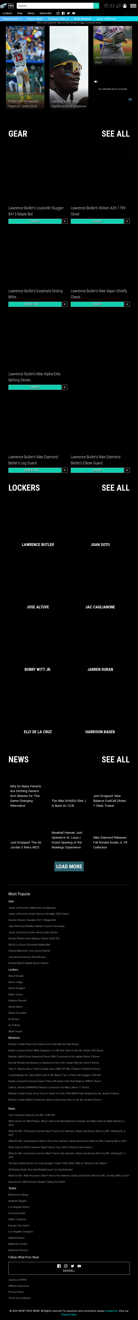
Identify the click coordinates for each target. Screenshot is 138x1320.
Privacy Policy (16, 1292)
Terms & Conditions (19, 1298)
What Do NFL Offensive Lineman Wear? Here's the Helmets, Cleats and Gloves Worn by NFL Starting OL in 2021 (67, 1133)
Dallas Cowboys (17, 1219)
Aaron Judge (15, 982)
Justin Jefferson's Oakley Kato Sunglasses (32, 907)
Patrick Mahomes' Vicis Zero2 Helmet (29, 950)
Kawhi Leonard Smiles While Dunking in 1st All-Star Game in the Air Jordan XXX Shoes (55, 1050)
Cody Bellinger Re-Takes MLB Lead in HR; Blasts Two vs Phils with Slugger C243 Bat (54, 1075)
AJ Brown (13, 1019)
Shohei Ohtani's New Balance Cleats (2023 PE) (33, 938)
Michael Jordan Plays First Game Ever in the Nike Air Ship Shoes (43, 1044)
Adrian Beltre (15, 1006)
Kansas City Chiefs (18, 1225)
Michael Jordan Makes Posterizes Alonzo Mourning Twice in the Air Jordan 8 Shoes (54, 1099)
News (31, 13)
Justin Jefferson (106, 18)
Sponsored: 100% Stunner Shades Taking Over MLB (36, 1181)
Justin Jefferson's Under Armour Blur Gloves (33, 932)
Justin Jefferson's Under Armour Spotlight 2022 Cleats (38, 913)
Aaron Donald (15, 975)
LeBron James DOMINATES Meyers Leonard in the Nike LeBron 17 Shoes (48, 1087)
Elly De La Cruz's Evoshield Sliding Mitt (29, 944)
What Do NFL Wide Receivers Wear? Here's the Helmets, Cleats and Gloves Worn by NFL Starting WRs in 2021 (69, 1175)
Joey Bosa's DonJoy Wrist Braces (27, 957)
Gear (20, 13)
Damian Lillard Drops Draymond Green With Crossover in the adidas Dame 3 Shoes (54, 1056)
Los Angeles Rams (18, 1207)
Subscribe (46, 13)
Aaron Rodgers (16, 988)
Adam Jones (15, 994)
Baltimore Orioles (17, 1243)
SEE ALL (116, 133)
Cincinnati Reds (16, 1213)
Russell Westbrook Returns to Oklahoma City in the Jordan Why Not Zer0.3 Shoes (53, 1062)
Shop (35, 221)
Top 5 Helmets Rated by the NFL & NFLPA (31, 1115)
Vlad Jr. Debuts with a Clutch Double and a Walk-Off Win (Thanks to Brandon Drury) (54, 1068)
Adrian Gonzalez (17, 1012)
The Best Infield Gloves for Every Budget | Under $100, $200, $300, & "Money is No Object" (57, 1163)
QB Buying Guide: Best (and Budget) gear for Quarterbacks (40, 1169)
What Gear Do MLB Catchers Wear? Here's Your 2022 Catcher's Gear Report (50, 1147)
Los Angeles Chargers (20, 1231)
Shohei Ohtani (35, 18)
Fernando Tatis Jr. (58, 18)
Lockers (7, 13)
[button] (125, 6)
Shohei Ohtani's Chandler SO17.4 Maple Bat (32, 920)
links (82, 23)
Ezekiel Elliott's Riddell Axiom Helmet (28, 963)
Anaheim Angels (17, 1200)
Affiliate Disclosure (18, 1285)
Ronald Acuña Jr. (12, 18)
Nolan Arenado (82, 18)
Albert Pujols (15, 1031)
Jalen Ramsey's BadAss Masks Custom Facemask (36, 926)
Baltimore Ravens (18, 1250)
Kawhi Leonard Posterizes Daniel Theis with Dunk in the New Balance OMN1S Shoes (54, 1081)
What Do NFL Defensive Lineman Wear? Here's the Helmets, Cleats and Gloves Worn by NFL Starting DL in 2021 (67, 1155)
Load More (69, 866)
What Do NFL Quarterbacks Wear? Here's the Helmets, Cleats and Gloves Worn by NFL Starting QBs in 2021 (67, 1141)
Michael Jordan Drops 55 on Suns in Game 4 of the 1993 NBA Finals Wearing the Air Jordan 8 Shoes (63, 1093)
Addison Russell (17, 1000)
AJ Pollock (14, 1025)
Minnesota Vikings (18, 1194)
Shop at (34, 304)
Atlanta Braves (16, 1237)
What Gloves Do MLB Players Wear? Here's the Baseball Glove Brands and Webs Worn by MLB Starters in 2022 (66, 1123)
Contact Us (111, 1310)
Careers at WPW (17, 1279)
